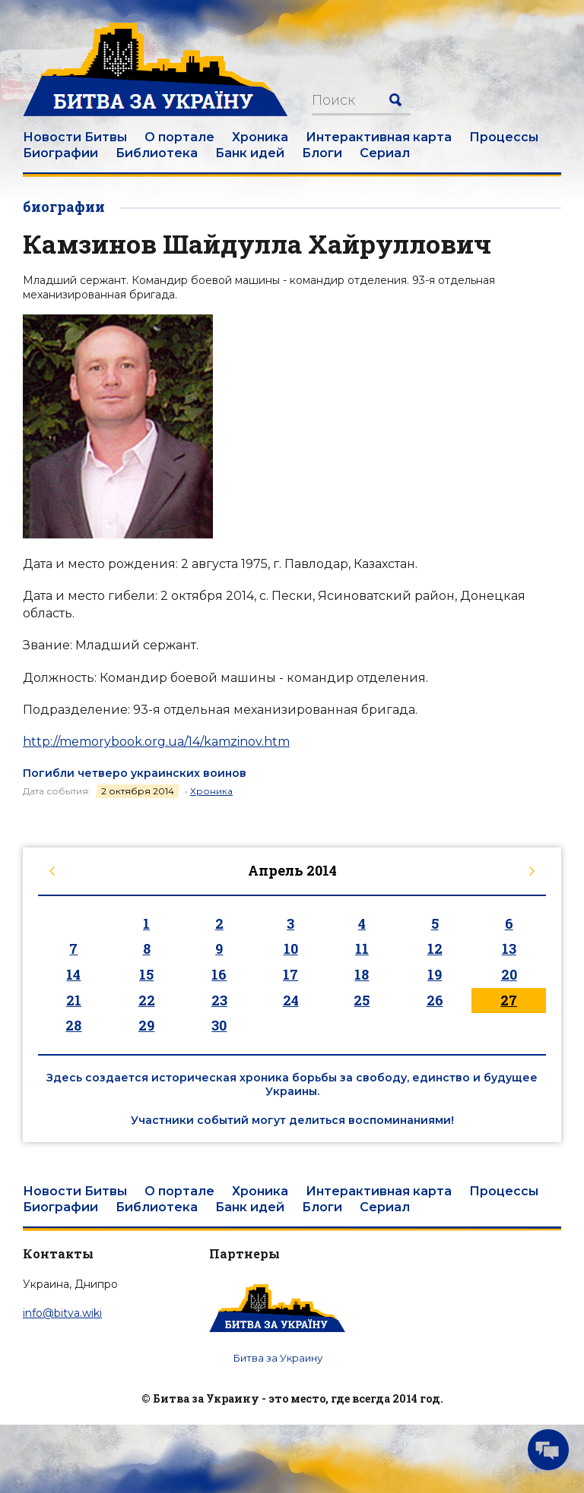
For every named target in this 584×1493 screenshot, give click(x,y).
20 (509, 974)
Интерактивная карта (379, 137)
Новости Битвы (75, 137)
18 (361, 974)
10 (291, 948)
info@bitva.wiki (62, 1313)
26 (435, 1000)
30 (219, 1025)
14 (73, 974)
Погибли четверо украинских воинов (134, 773)
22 (146, 1000)
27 (508, 1000)
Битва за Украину (277, 1358)
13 (509, 948)
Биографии (60, 153)
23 (219, 1000)
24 (291, 1000)
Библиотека (157, 153)
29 (146, 1025)
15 (146, 974)
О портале (179, 137)
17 (290, 974)
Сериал (385, 153)
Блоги (322, 153)
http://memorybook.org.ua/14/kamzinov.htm (156, 741)
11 (362, 948)
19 (434, 974)
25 (362, 1000)
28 (73, 1025)
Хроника (260, 137)
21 (73, 1000)
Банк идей (249, 153)
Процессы (503, 137)
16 (219, 974)
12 (435, 948)
